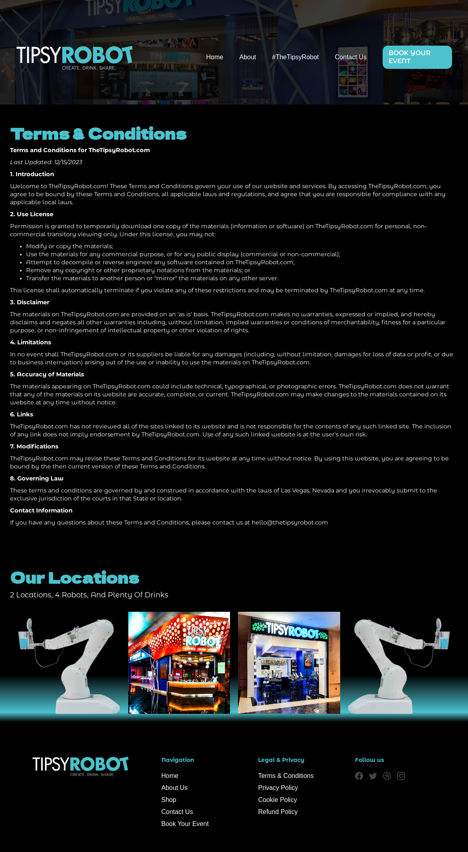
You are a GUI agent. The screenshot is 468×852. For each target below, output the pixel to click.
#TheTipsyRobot (295, 57)
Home (215, 57)
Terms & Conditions (286, 775)
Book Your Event (185, 823)
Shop (168, 799)
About (247, 57)
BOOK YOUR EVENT (410, 57)
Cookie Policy (277, 799)
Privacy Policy (278, 787)
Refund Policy (278, 811)
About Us (174, 787)
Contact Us (351, 57)
